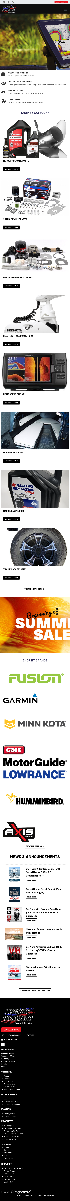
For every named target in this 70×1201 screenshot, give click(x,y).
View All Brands (35, 846)
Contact (7, 1078)
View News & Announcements (35, 990)
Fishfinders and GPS (11, 1139)
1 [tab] (32, 66)
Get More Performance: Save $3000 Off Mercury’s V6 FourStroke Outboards (44, 950)
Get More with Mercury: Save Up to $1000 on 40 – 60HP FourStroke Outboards (43, 912)
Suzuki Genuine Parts (12, 1131)
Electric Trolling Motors (12, 1136)
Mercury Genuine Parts (12, 1128)
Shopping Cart (9, 1084)
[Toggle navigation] (65, 9)
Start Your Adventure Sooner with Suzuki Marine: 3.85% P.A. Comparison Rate (43, 872)
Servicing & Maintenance (13, 1168)
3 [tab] (38, 66)
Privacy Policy (9, 1087)
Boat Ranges (9, 1094)
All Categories (9, 1125)
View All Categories (35, 589)
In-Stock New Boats (11, 1101)
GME (5, 1155)
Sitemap (50, 1195)
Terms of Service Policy (13, 1089)
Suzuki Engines (10, 1116)
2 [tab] (35, 66)
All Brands (8, 1144)
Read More (31, 880)
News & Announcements (35, 856)
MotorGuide (8, 1158)
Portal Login (8, 1081)
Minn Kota (8, 1153)
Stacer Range (9, 1099)
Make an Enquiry (10, 1179)
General (6, 1071)
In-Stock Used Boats (12, 1104)
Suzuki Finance (9, 1171)
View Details (11, 169)
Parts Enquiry (9, 1174)
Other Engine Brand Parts (13, 1134)
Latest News (9, 1176)
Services (6, 1163)
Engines (6, 1109)
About (6, 1076)
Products (7, 1121)
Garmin (6, 1150)
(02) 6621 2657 (9, 1039)
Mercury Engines (10, 1113)
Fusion (6, 1147)
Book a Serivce (9, 1182)
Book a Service (11, 1029)
